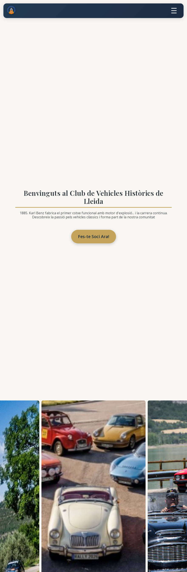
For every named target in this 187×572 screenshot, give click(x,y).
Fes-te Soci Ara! (93, 236)
